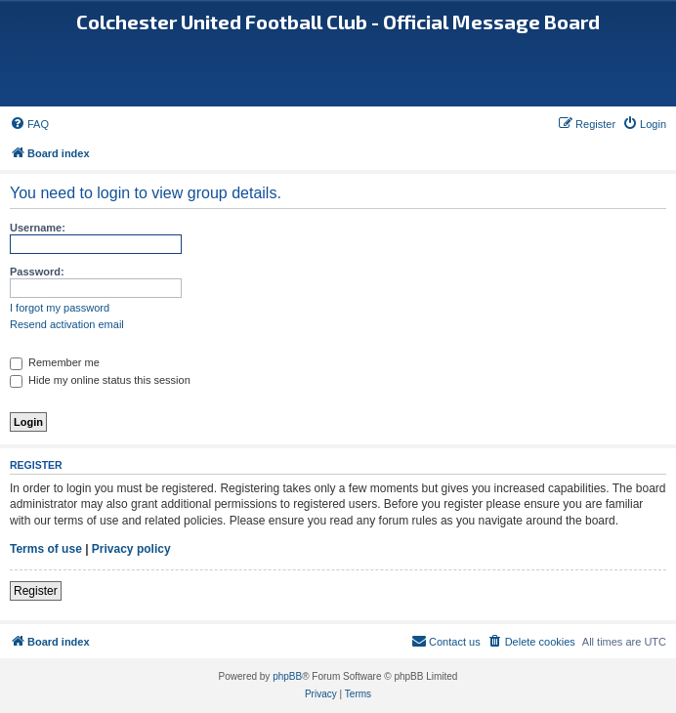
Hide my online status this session (100, 380)
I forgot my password (59, 308)
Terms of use (46, 549)
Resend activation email (67, 324)
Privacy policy (131, 549)
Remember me (55, 362)
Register (36, 591)
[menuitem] (29, 124)
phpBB (287, 676)
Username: (37, 227)
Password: (37, 271)
